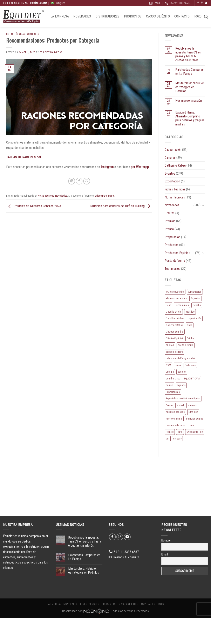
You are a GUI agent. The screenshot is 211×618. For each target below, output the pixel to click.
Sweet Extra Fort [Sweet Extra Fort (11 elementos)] (194, 431)
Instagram (107, 167)
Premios (170, 221)
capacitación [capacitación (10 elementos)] (194, 318)
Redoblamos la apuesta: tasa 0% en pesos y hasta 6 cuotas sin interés (188, 54)
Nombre (166, 540)
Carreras (170, 158)
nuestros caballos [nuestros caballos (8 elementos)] (175, 411)
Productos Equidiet (177, 253)
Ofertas (170, 213)
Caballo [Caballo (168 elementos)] (197, 305)
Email (164, 554)
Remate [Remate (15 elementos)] (169, 431)
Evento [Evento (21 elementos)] (169, 405)
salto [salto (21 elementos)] (180, 431)
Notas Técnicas (15, 34)
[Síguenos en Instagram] (202, 3)
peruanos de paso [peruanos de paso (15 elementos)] (175, 425)
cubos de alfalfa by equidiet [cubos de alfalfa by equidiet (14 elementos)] (180, 358)
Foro (198, 16)
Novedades (82, 16)
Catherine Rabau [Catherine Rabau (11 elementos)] (174, 325)
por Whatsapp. (140, 167)
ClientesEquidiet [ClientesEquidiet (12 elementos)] (174, 338)
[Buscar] (206, 16)
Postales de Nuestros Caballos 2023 (33, 206)
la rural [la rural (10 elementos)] (180, 405)
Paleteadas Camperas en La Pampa (189, 71)
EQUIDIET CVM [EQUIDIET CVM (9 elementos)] (192, 378)
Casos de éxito (158, 16)
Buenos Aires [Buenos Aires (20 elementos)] (182, 305)
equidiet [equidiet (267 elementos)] (182, 371)
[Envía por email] (86, 181)
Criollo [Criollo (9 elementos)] (190, 338)
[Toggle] (203, 205)
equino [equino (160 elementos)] (169, 385)
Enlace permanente (104, 195)
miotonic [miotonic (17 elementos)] (192, 405)
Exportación (172, 181)
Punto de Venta (175, 261)
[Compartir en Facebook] (79, 181)
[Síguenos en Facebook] (198, 3)
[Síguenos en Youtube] (206, 3)
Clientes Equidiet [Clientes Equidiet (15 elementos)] (174, 331)
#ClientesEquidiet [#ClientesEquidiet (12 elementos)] (175, 291)
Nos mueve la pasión (188, 100)
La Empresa (59, 16)
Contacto (182, 16)
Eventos (170, 173)
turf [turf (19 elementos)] (167, 438)
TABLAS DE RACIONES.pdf (23, 157)
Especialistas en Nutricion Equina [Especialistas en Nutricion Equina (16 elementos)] (183, 398)
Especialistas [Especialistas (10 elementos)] (173, 391)
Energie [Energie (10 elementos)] (170, 371)
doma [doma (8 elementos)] (178, 365)
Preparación (172, 237)
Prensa (169, 229)
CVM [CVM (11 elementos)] (168, 365)
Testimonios (172, 269)
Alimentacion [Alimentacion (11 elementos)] (195, 291)
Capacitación (173, 150)
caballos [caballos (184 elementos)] (190, 311)
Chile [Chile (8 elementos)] (189, 325)
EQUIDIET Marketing (51, 52)
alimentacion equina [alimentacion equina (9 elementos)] (176, 298)
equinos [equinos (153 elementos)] (181, 385)
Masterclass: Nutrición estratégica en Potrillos (189, 87)
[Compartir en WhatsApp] (71, 181)
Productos (133, 16)
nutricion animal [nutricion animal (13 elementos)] (174, 418)
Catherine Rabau (175, 165)
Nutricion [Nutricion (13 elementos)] (193, 411)
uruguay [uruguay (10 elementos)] (177, 438)
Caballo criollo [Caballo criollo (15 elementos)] (174, 311)
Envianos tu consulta (124, 557)
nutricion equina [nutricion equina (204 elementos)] (194, 418)
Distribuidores (107, 16)
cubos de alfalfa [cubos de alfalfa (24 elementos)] (174, 351)
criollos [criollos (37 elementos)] (170, 345)
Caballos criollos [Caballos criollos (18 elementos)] (175, 318)
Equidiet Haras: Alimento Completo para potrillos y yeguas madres (189, 118)
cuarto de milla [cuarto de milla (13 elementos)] (185, 345)
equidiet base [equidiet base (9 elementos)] (173, 378)
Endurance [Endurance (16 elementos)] (190, 365)
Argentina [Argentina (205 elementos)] (195, 298)
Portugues (58, 3)
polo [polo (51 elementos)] (191, 425)
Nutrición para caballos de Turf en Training (121, 206)
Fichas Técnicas (175, 189)
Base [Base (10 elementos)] (168, 305)
